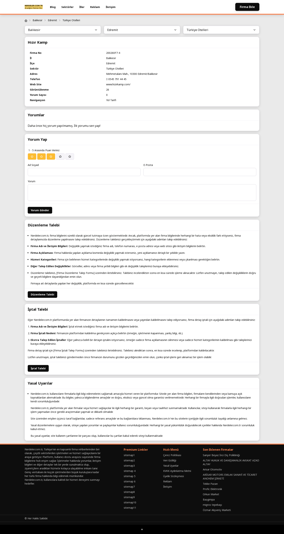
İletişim (111, 7)
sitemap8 (129, 492)
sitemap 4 (129, 471)
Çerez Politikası (172, 455)
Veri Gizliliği (169, 460)
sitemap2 (129, 460)
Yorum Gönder (40, 210)
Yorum (31, 181)
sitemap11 (130, 507)
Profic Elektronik (212, 489)
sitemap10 (130, 502)
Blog (53, 7)
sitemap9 (129, 497)
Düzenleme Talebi (42, 294)
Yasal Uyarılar (171, 465)
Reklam (95, 7)
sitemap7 (129, 486)
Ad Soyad (33, 165)
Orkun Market (211, 494)
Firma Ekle (247, 7)
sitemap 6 (129, 481)
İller (81, 7)
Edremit (52, 20)
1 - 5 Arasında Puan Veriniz (44, 150)
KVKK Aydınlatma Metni (177, 471)
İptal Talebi (38, 368)
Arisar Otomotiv (212, 469)
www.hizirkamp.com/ (118, 84)
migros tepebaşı (212, 504)
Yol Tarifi (111, 100)
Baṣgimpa (209, 499)
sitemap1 (129, 455)
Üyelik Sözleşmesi (173, 476)
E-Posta (148, 165)
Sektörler (67, 7)
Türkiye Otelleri (71, 20)
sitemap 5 (129, 476)
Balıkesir (37, 20)
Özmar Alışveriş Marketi (217, 510)
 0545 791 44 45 (116, 79)
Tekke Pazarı (210, 483)
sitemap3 (129, 465)
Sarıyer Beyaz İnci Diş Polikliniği (221, 455)
